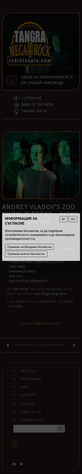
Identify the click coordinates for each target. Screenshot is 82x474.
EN (73, 219)
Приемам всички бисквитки (26, 254)
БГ (63, 219)
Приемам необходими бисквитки (29, 246)
